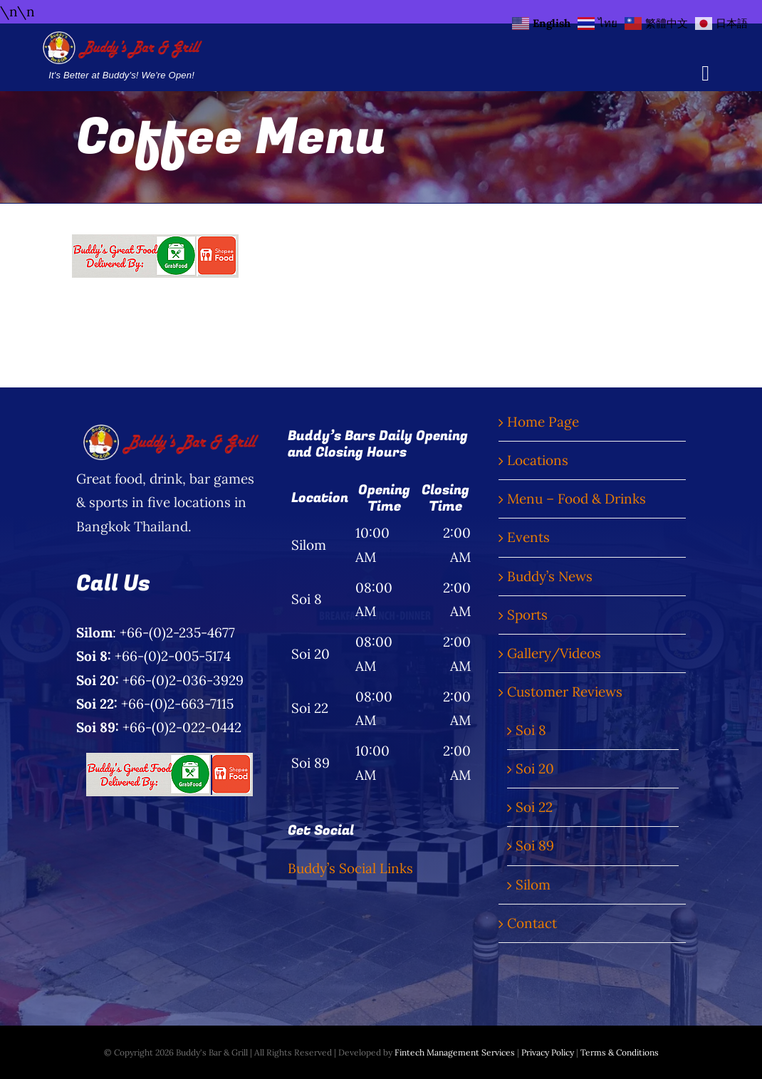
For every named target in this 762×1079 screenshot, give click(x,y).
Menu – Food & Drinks (576, 498)
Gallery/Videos (554, 653)
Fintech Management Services (455, 1052)
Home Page (543, 421)
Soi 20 (535, 768)
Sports (527, 614)
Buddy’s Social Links (350, 868)
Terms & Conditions (619, 1052)
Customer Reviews (564, 691)
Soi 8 (531, 730)
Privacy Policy (547, 1052)
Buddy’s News (550, 576)
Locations (537, 460)
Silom (533, 884)
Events (528, 537)
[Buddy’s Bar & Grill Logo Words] (121, 37)
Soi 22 (534, 806)
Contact (532, 923)
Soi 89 (535, 845)
